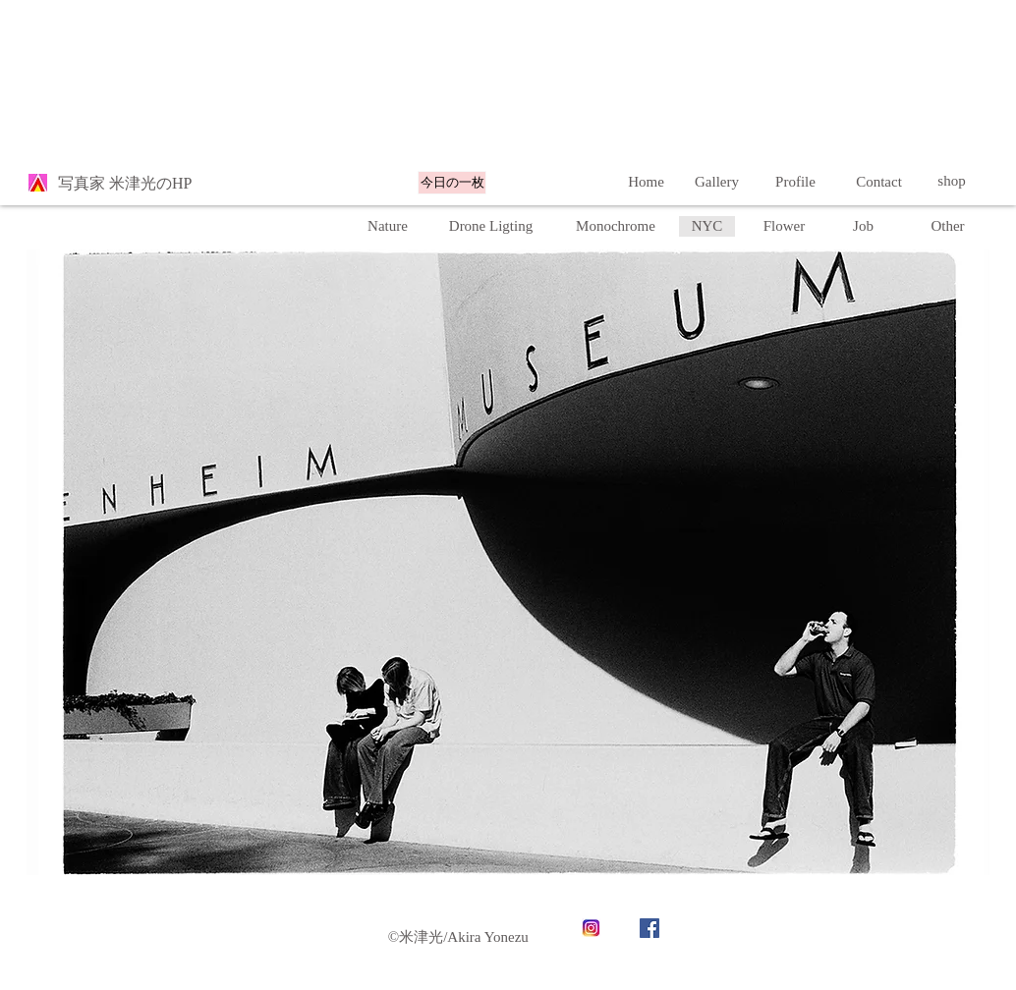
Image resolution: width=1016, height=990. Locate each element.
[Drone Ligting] (490, 226)
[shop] (952, 181)
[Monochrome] (615, 226)
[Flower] (784, 226)
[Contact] (879, 181)
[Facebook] (649, 928)
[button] (707, 226)
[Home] (646, 181)
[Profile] (795, 181)
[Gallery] (717, 181)
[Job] (863, 226)
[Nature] (387, 226)
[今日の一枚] (452, 182)
